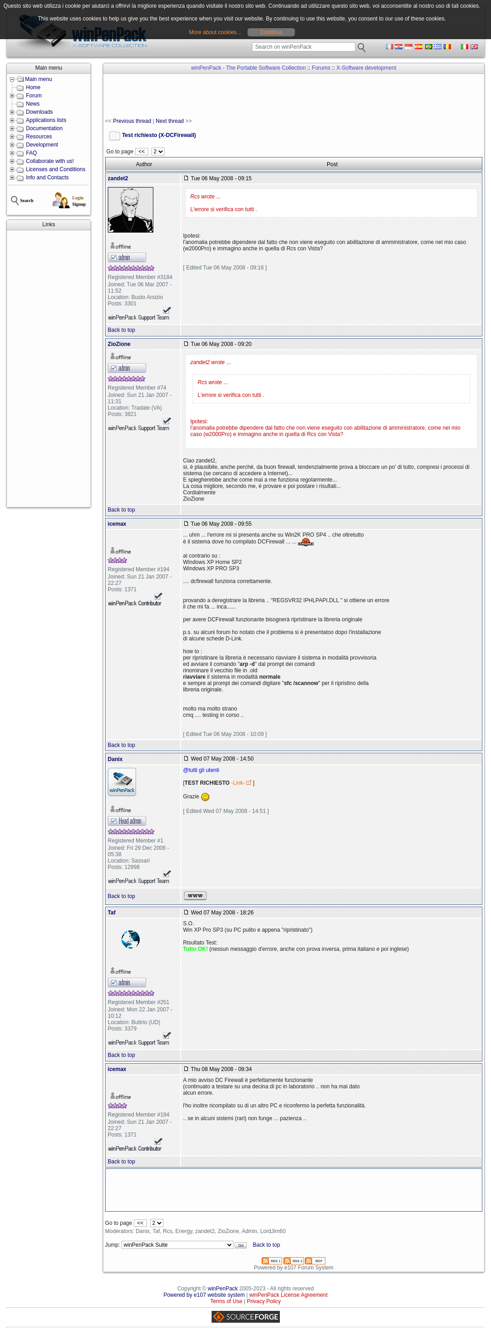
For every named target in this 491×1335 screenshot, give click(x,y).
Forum (34, 95)
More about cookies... (215, 32)
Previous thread (132, 121)
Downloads (39, 112)
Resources (39, 136)
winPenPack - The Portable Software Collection (248, 68)
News (33, 104)
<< (142, 151)
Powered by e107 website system (204, 1295)
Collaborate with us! (50, 161)
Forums (321, 68)
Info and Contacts (47, 177)
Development (42, 145)
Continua (271, 32)
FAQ (31, 153)
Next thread (170, 121)
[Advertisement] (49, 368)
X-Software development (366, 68)
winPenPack (223, 1288)
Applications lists (46, 120)
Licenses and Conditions (56, 169)
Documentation (44, 128)
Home (33, 87)
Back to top (121, 330)
